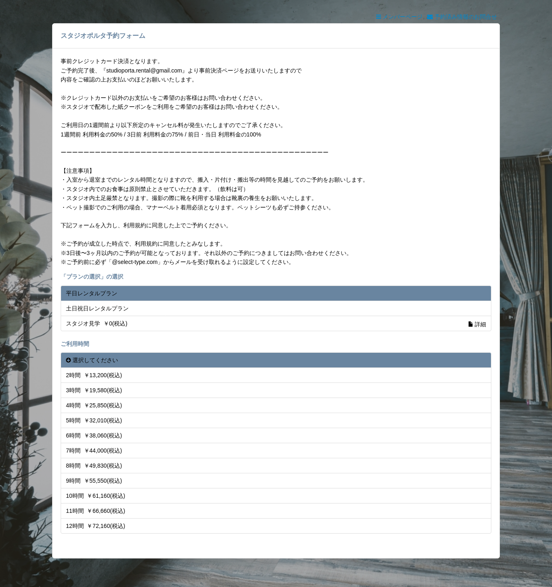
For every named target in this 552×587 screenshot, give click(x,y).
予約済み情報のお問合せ (462, 16)
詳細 (477, 324)
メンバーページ (399, 16)
